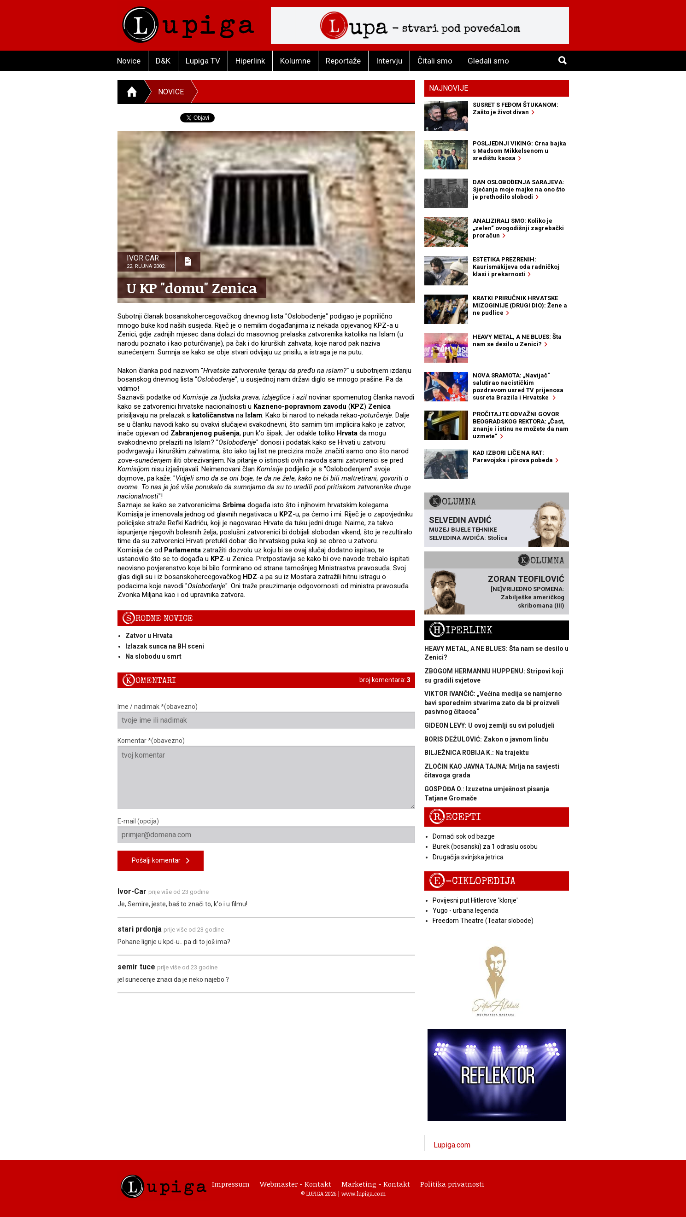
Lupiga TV (203, 60)
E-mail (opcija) (266, 830)
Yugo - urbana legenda (465, 910)
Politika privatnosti (452, 1183)
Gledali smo (488, 60)
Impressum (231, 1183)
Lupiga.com (452, 1145)
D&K (163, 60)
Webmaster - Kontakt (295, 1183)
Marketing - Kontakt (375, 1183)
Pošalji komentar (160, 861)
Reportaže (343, 60)
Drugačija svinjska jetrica (468, 857)
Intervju (389, 60)
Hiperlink (250, 60)
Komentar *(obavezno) (266, 773)
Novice (129, 60)
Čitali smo (434, 60)
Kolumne (295, 60)
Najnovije (448, 88)
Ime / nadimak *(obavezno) (266, 716)
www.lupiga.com (363, 1193)
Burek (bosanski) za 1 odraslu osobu (485, 846)
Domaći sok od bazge (464, 836)
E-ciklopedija (472, 881)
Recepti (455, 817)
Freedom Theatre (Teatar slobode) (483, 920)
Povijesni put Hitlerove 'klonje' (475, 900)
